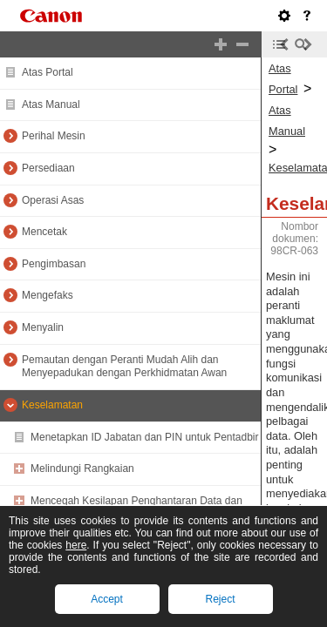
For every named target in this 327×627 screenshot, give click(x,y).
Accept (107, 599)
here (75, 545)
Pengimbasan (53, 264)
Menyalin (43, 327)
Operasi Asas (53, 200)
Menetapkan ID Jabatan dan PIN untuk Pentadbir (145, 437)
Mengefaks (47, 295)
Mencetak (44, 232)
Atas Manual (51, 104)
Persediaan (48, 168)
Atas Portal (47, 72)
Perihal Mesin (53, 136)
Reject (220, 599)
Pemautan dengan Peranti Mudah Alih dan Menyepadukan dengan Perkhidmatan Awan (124, 367)
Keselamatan (52, 405)
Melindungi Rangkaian (82, 468)
